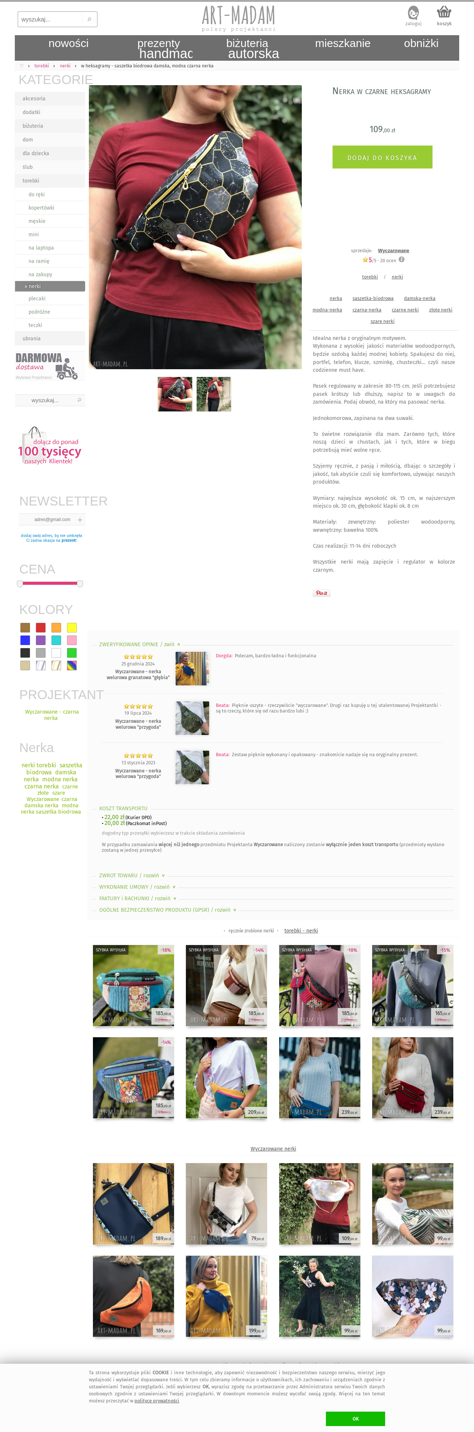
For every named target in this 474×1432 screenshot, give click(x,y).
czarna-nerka (367, 310)
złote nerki (441, 310)
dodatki (31, 112)
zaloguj (413, 23)
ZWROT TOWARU (132, 875)
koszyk (444, 23)
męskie (37, 221)
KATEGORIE (52, 79)
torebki (31, 181)
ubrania (32, 339)
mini (34, 234)
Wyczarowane (393, 250)
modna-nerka (327, 310)
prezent (68, 540)
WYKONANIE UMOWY (138, 887)
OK (356, 1419)
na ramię (39, 261)
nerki (397, 277)
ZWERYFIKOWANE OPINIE (140, 644)
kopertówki (41, 208)
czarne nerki (405, 310)
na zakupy (40, 274)
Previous (99, 229)
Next (290, 229)
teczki (35, 325)
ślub (28, 167)
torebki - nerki (301, 931)
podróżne (39, 312)
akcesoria (34, 99)
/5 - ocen (379, 260)
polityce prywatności (156, 1400)
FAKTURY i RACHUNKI (138, 898)
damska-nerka (419, 298)
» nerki (32, 286)
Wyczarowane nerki (273, 1149)
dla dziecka (36, 153)
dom (28, 140)
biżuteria (33, 126)
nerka (336, 298)
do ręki (37, 194)
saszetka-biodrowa (373, 298)
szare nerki (383, 321)
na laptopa (41, 248)
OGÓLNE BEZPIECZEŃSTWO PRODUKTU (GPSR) (168, 910)
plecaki (37, 299)
